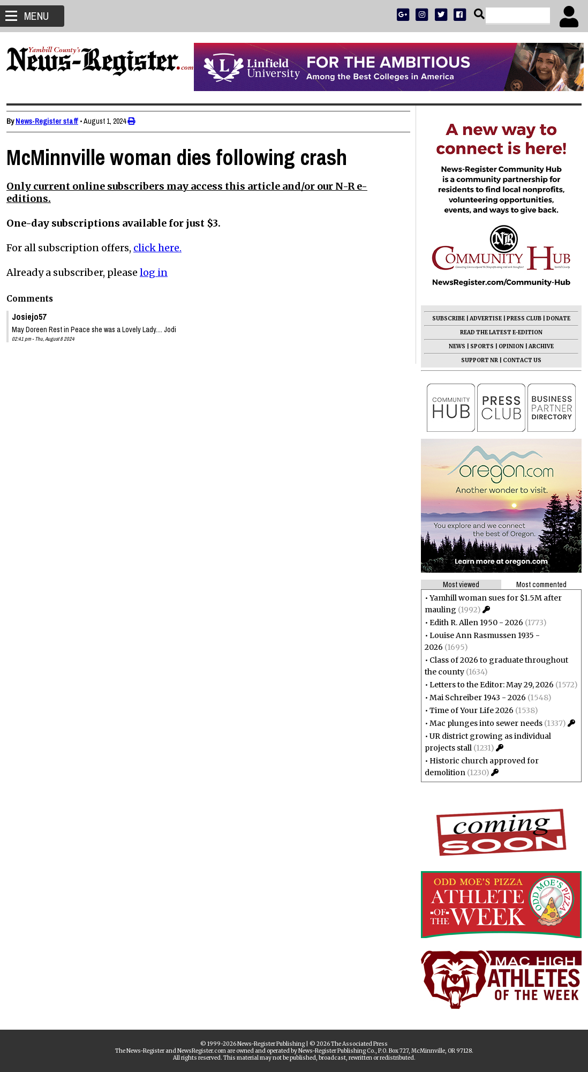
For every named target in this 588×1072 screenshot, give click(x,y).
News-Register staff (51, 121)
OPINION (506, 346)
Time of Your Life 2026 (467, 710)
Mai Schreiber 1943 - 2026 (473, 697)
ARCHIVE (536, 346)
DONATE (554, 318)
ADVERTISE (481, 318)
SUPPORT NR (475, 360)
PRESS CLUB (519, 318)
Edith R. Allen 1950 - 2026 (472, 622)
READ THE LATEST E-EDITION (497, 332)
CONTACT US (518, 360)
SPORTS (477, 346)
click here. (162, 248)
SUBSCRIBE (444, 318)
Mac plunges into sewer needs (481, 723)
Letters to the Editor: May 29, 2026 (487, 684)
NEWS (452, 346)
